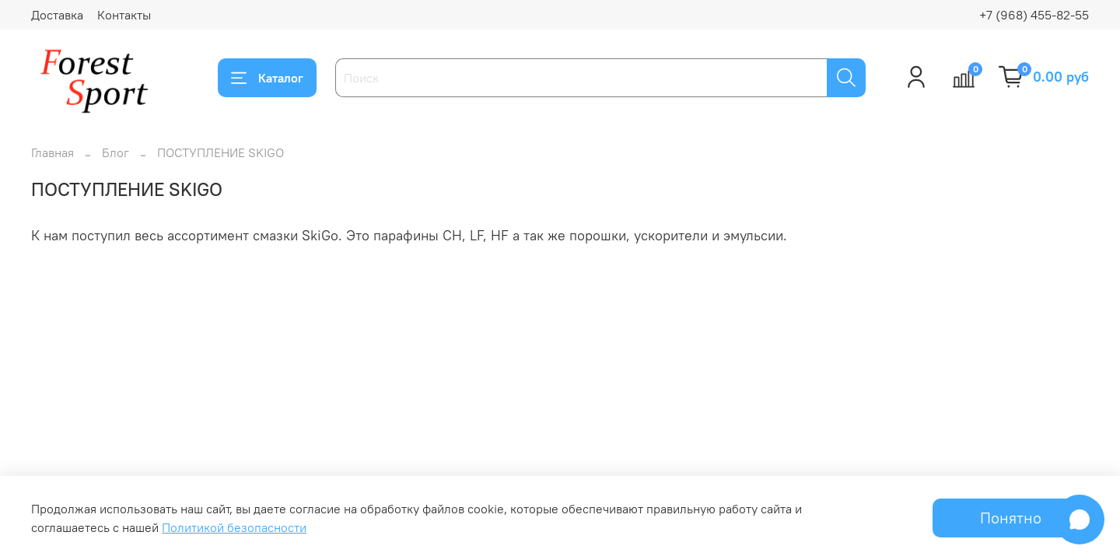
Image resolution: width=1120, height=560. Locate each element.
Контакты (124, 15)
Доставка (57, 15)
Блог (115, 152)
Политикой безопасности (234, 527)
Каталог (267, 78)
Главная (52, 152)
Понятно (1010, 517)
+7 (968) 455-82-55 (1034, 15)
